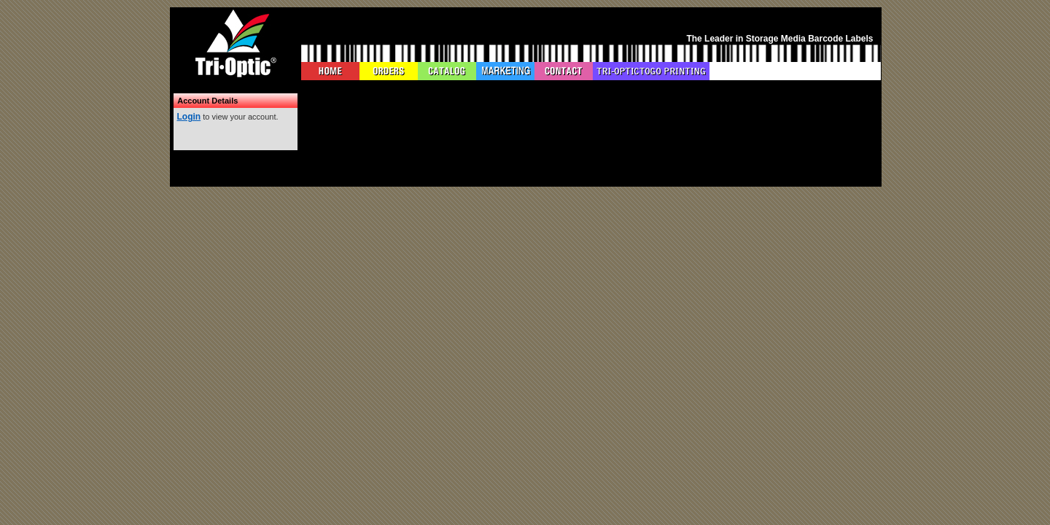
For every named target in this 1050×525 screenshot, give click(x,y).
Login (189, 117)
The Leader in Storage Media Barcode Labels (779, 39)
